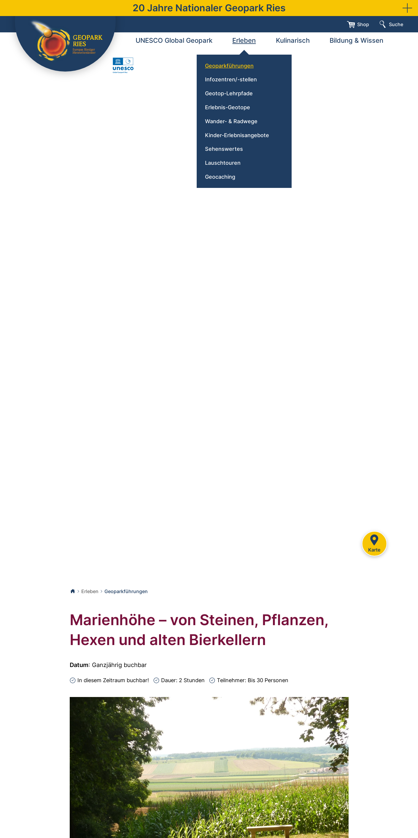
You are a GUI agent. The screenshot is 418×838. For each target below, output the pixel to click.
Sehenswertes (224, 149)
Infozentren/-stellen (231, 79)
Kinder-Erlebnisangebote (237, 135)
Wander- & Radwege (231, 121)
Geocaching (220, 177)
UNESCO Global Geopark (174, 40)
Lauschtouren (223, 163)
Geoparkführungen (229, 66)
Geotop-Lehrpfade (229, 93)
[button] (407, 8)
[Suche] (390, 24)
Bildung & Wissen (356, 40)
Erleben (244, 40)
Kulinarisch (293, 40)
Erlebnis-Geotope (227, 107)
